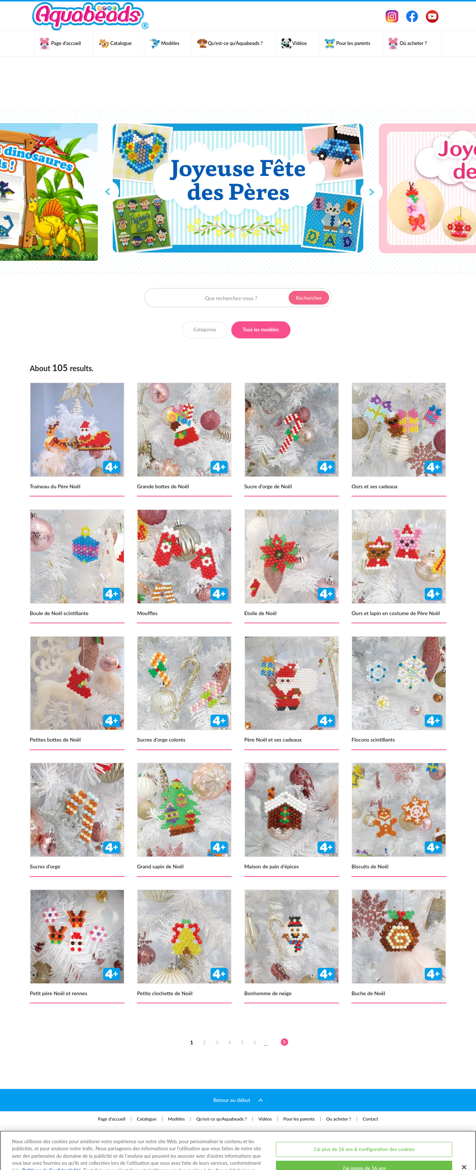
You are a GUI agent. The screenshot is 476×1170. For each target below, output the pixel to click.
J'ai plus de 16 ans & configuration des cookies (364, 1118)
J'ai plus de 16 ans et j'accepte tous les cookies (364, 1156)
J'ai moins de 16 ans (364, 1137)
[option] (238, 188)
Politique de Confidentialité (51, 1139)
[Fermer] (464, 1136)
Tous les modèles (261, 329)
